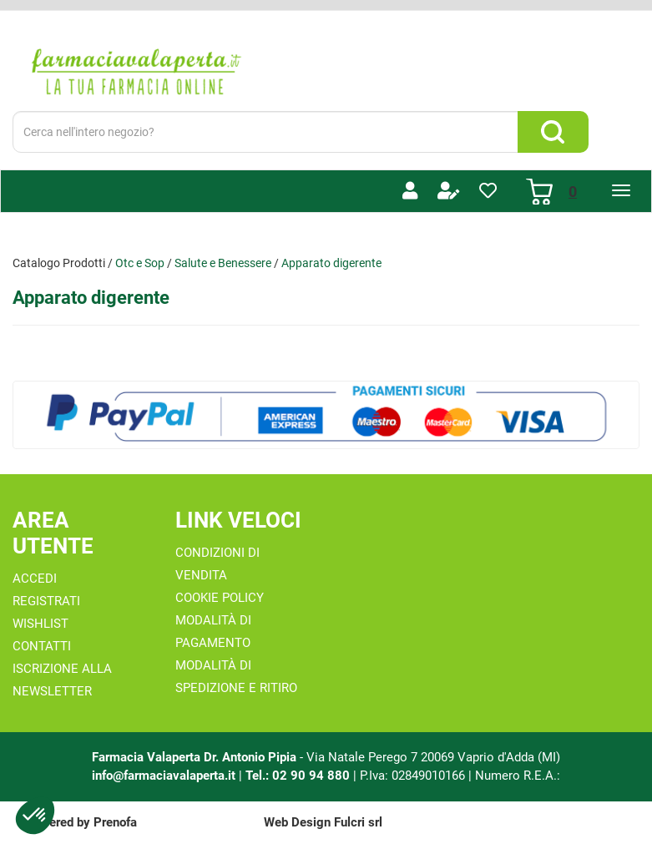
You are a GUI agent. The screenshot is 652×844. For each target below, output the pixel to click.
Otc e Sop (139, 263)
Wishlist (40, 623)
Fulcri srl (358, 822)
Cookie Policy (219, 597)
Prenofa (115, 822)
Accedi (35, 578)
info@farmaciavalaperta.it (163, 775)
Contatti (42, 646)
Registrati (46, 601)
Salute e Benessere (222, 263)
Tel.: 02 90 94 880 (299, 775)
